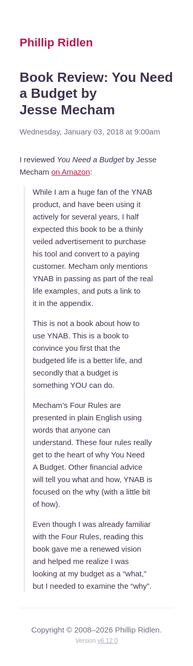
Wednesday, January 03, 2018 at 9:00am (90, 131)
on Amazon (70, 171)
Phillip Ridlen (56, 42)
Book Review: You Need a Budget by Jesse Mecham (96, 93)
